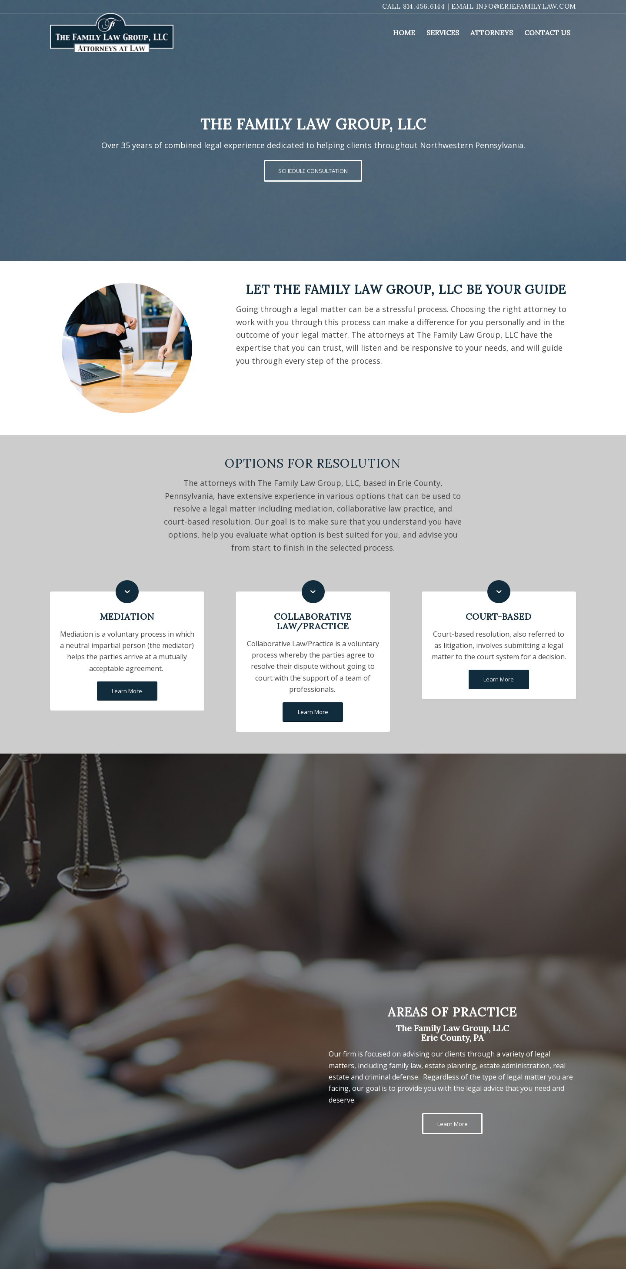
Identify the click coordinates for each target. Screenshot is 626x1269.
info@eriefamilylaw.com (526, 6)
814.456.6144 (424, 6)
